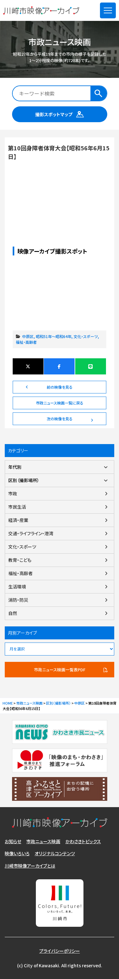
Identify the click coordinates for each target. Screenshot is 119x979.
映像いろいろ (17, 853)
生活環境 (17, 586)
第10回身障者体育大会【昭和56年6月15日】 (59, 190)
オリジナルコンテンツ (55, 853)
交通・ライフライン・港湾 (30, 533)
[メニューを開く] (108, 10)
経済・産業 (18, 520)
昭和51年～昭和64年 (53, 336)
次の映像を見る (60, 418)
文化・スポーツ (86, 336)
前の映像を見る (60, 387)
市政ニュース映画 (43, 841)
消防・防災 (18, 600)
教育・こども (19, 560)
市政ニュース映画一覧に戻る (59, 402)
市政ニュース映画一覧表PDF (59, 670)
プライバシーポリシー (59, 951)
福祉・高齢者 (26, 342)
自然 (12, 613)
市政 (12, 493)
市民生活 (17, 507)
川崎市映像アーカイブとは (30, 866)
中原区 (28, 336)
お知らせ (13, 841)
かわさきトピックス (83, 841)
